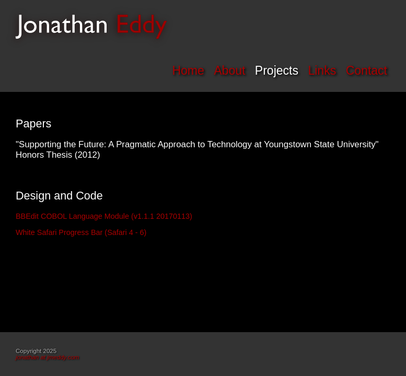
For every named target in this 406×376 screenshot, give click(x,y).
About (229, 70)
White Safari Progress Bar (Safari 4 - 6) (81, 232)
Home (188, 70)
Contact (366, 70)
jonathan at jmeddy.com (47, 357)
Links (322, 70)
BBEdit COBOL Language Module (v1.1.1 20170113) (104, 216)
